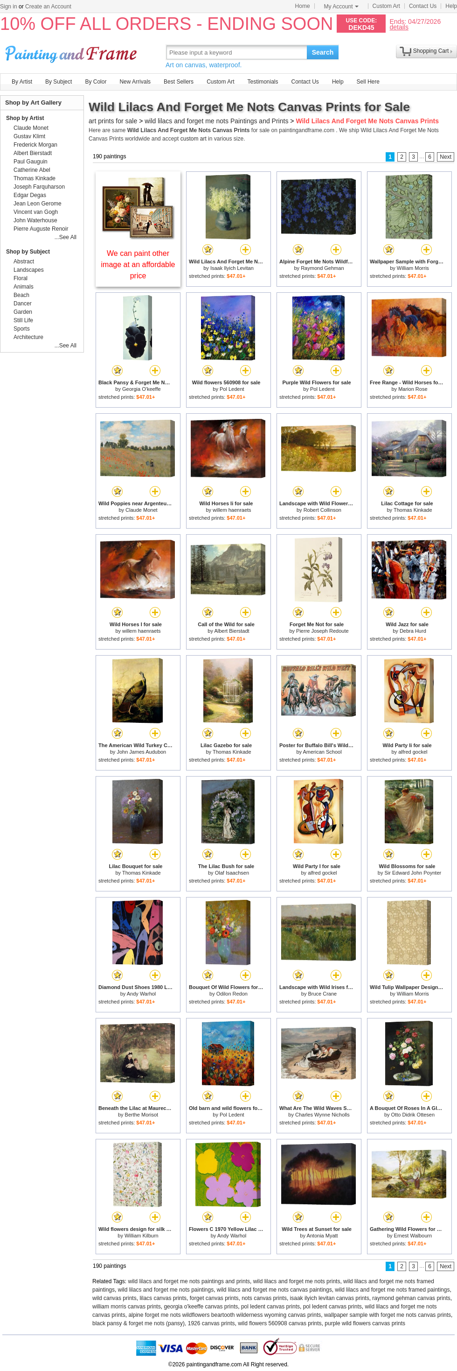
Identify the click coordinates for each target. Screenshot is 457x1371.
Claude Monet (141, 510)
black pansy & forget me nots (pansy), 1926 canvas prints (163, 1323)
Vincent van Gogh (36, 212)
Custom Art (386, 6)
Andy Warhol (141, 993)
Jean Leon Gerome (38, 203)
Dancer (23, 303)
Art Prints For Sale (72, 52)
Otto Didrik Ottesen (413, 1114)
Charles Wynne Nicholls (322, 1114)
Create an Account (48, 6)
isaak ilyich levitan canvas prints (329, 1298)
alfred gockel (412, 752)
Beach (21, 295)
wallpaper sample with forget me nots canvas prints (387, 1315)
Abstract (24, 261)
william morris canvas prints (126, 1306)
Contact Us (422, 6)
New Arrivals (135, 81)
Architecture (28, 337)
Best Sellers (179, 81)
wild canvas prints (114, 1298)
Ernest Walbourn (413, 1235)
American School (322, 752)
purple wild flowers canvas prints (365, 1323)
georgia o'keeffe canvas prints (201, 1306)
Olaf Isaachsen (232, 873)
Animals (24, 286)
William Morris (413, 268)
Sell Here (368, 81)
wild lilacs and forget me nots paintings (166, 1289)
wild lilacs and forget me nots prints (296, 1281)
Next (445, 157)
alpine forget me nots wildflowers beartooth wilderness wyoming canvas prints (224, 1315)
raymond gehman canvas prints (411, 1298)
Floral (21, 278)
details (398, 26)
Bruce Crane (322, 993)
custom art (193, 138)
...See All (65, 237)
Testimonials (262, 81)
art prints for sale (113, 121)
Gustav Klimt (29, 136)
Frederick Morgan (35, 144)
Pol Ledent (232, 389)
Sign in (8, 6)
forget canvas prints (214, 1298)
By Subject (58, 81)
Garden (23, 312)
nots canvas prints (264, 1298)
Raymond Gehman (322, 268)
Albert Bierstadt (231, 631)
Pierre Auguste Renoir (41, 229)
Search (323, 52)
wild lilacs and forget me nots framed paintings (392, 1289)
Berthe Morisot (142, 1114)
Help (451, 6)
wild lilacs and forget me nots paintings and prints (189, 1281)
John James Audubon (141, 752)
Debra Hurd (413, 631)
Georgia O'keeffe (141, 389)
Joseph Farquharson (39, 187)
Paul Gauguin (31, 161)
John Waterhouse (35, 220)
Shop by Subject (28, 251)
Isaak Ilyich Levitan (232, 268)
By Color (95, 81)
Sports (22, 328)
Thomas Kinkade (413, 510)
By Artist (22, 81)
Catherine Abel (32, 170)
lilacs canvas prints (163, 1298)
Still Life (23, 320)
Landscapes (29, 270)
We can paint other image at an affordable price (138, 264)
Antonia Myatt (322, 1235)
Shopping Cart (431, 51)
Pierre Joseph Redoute (322, 631)
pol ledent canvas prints (270, 1306)
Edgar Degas (30, 195)
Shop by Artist (25, 118)
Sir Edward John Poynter (413, 873)
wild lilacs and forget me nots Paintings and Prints (216, 121)
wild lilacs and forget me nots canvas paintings (274, 1289)
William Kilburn (142, 1235)
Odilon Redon (232, 993)
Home (302, 6)
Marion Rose (412, 389)
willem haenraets (232, 510)
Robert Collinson (322, 510)
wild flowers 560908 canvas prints (279, 1323)
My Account (341, 6)
